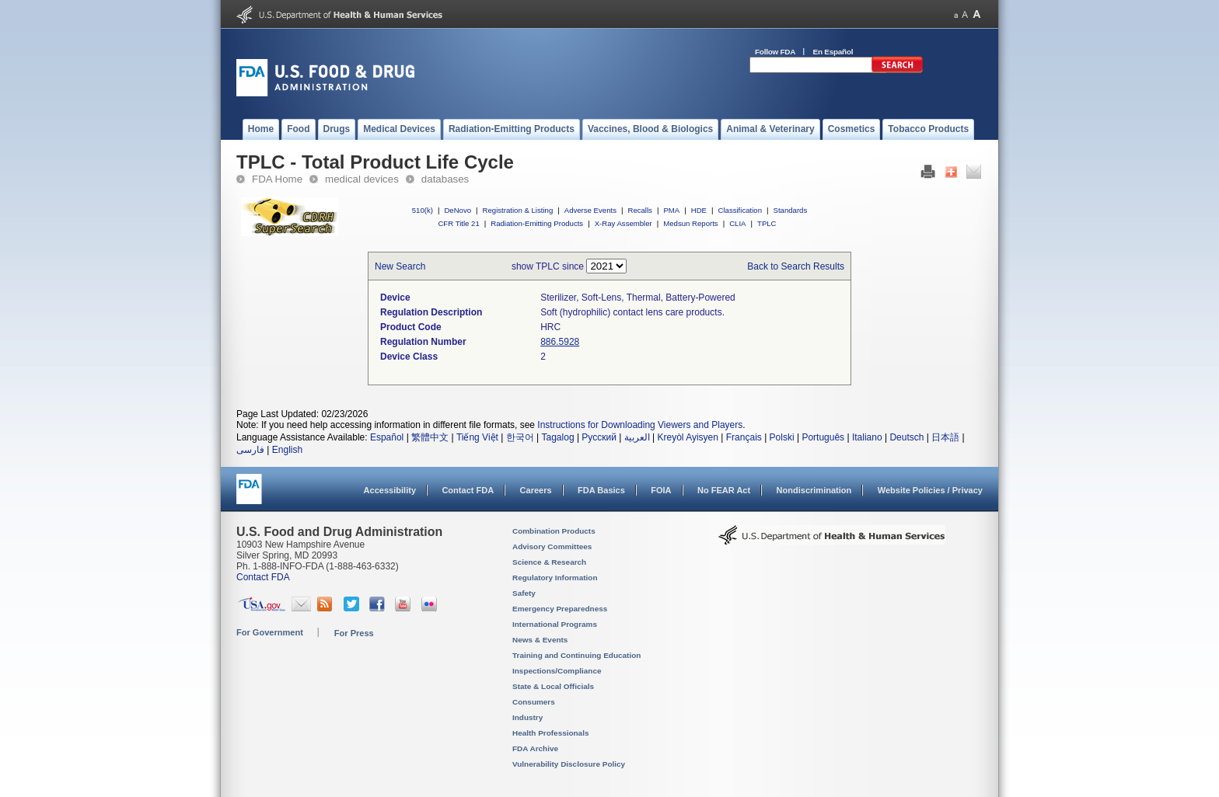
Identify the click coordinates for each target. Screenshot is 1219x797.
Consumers (533, 702)
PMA (671, 210)
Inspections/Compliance (557, 670)
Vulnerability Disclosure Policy (568, 764)
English (287, 449)
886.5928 (559, 341)
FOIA (661, 490)
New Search (400, 266)
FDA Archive (535, 748)
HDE (699, 210)
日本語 (945, 437)
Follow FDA (775, 51)
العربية (637, 437)
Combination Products (554, 531)
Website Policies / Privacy (930, 490)
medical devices (362, 179)
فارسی (250, 449)
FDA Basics (601, 490)
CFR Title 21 (458, 223)
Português (823, 437)
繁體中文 (430, 437)
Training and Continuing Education (576, 655)
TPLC (767, 223)
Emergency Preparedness (559, 608)
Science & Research (549, 562)
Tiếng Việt (477, 437)
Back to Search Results (795, 266)
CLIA (737, 223)
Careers (536, 490)
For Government (269, 632)
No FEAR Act (723, 490)
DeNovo (457, 210)
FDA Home (277, 179)
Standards (791, 210)
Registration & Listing (518, 210)
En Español (833, 51)
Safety (524, 593)
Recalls (639, 210)
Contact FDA (468, 490)
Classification (740, 210)
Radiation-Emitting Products (537, 223)
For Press (354, 633)
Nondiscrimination (814, 490)
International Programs (554, 624)
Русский (599, 437)
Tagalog (558, 437)
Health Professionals (550, 733)
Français (744, 437)
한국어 (520, 437)
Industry (527, 717)
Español (386, 437)
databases (445, 179)
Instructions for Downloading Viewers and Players (639, 424)
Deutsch (906, 437)
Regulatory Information (555, 577)
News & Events (540, 639)
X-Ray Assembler (623, 223)
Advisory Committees (552, 546)
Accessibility (390, 490)
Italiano (867, 437)
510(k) (422, 210)
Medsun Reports (690, 223)
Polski (782, 437)
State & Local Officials (553, 686)
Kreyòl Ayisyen (687, 437)
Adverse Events (590, 210)
